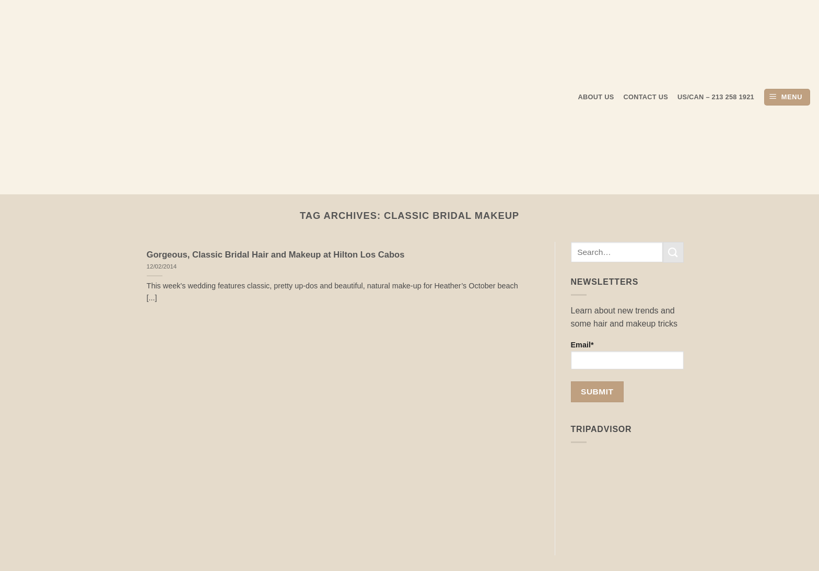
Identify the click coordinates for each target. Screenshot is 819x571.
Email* (627, 355)
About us (596, 97)
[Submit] (673, 252)
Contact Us (646, 97)
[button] (787, 97)
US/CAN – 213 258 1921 (715, 97)
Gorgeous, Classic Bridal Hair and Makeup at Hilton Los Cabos (276, 255)
